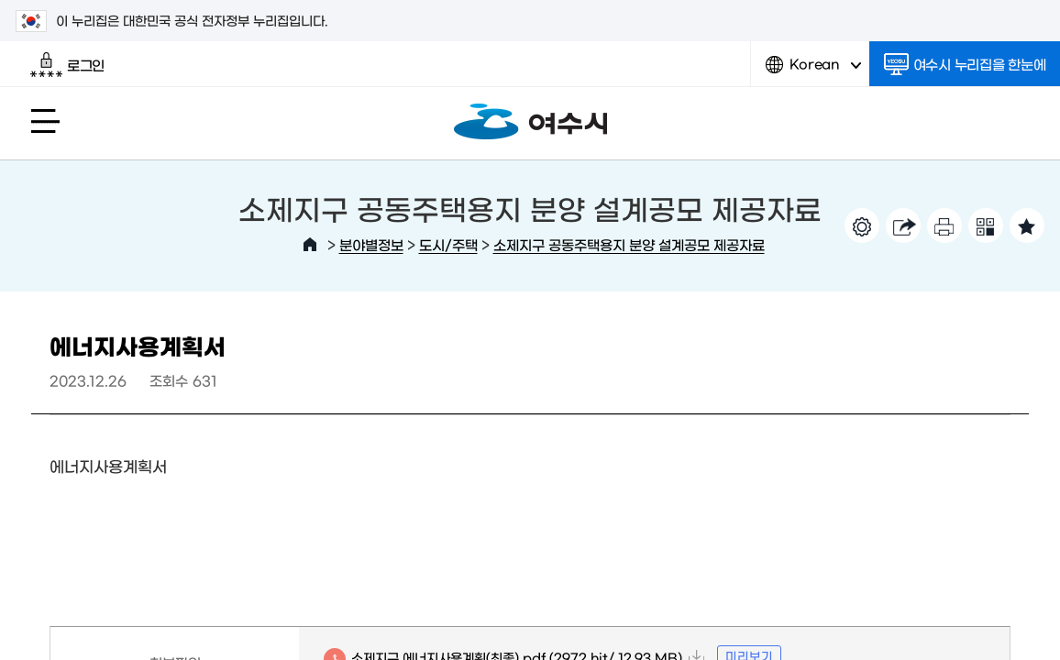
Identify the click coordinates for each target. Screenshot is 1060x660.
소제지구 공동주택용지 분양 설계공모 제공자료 (629, 244)
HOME (310, 244)
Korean (813, 71)
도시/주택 (448, 244)
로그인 (67, 65)
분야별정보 (371, 244)
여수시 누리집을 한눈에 (965, 64)
